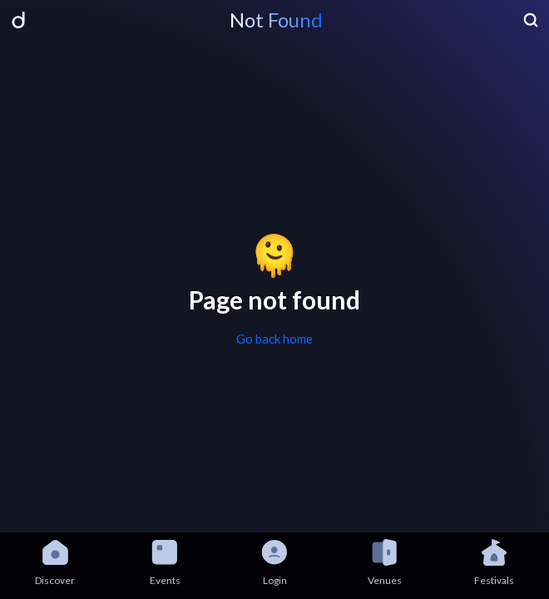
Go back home (274, 338)
